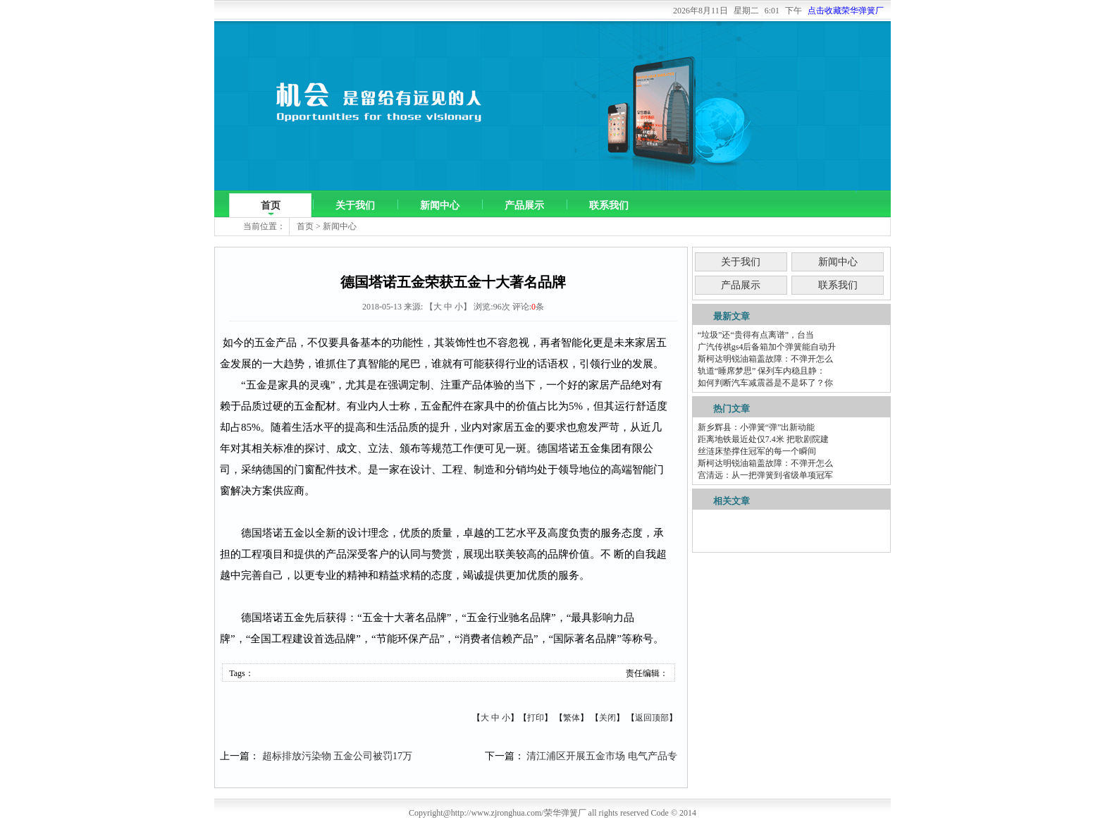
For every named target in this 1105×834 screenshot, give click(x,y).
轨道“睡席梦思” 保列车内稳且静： (762, 371)
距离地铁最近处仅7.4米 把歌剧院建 (763, 439)
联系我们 (609, 205)
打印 (535, 718)
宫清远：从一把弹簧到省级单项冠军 (765, 475)
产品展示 (524, 205)
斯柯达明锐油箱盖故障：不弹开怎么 (765, 359)
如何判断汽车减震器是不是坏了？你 (765, 383)
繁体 (571, 718)
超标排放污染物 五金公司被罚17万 (337, 756)
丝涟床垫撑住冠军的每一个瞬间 (757, 451)
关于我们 (355, 205)
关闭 (607, 718)
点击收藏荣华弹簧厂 (846, 11)
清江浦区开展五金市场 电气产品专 (601, 756)
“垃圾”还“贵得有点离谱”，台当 (756, 335)
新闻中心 (439, 205)
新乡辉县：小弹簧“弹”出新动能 (756, 427)
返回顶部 (652, 718)
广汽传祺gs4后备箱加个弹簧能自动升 (767, 347)
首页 (270, 205)
